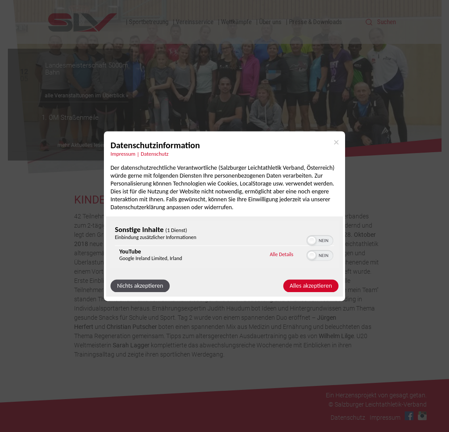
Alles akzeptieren (311, 285)
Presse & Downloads (315, 22)
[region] (224, 245)
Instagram (422, 415)
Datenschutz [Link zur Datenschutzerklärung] (154, 153)
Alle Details (281, 255)
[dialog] (224, 216)
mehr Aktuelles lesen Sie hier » (92, 145)
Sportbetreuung (148, 22)
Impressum (385, 417)
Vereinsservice (195, 22)
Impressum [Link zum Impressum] (122, 153)
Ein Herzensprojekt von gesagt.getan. (376, 395)
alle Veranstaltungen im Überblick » (86, 96)
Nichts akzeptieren (140, 285)
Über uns (270, 22)
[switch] (320, 239)
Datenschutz (348, 417)
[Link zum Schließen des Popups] (336, 142)
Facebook (409, 415)
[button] (312, 240)
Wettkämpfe (236, 22)
